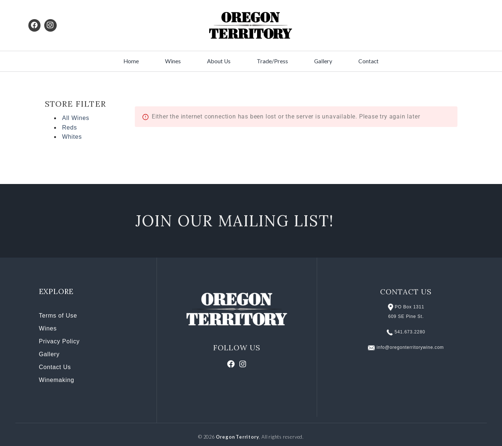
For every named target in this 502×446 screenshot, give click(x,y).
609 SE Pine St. (406, 316)
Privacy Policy (59, 341)
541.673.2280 (409, 331)
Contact (368, 61)
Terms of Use (58, 315)
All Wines (75, 118)
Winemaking (56, 380)
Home (131, 61)
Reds (69, 127)
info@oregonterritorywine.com (410, 347)
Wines (173, 61)
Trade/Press (272, 61)
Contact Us (55, 367)
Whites (72, 137)
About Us (219, 61)
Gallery (323, 61)
